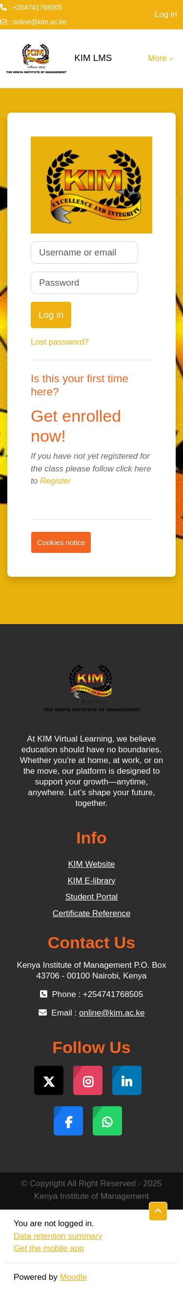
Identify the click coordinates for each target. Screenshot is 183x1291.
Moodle (73, 1277)
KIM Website (91, 864)
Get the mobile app (49, 1248)
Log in (166, 14)
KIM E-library (91, 880)
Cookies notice (61, 542)
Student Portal (91, 896)
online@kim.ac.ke (40, 22)
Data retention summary (58, 1236)
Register (55, 481)
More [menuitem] (157, 58)
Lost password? (60, 342)
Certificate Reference (92, 913)
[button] (158, 1211)
